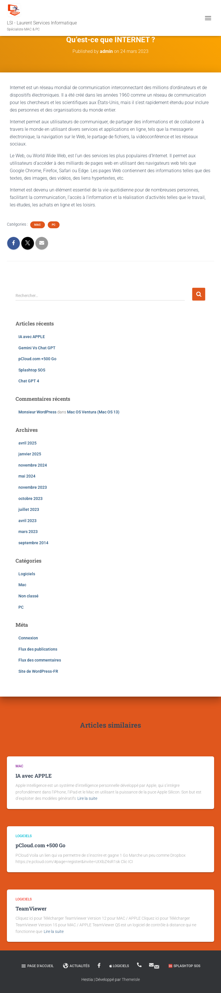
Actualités (76, 966)
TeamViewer (31, 908)
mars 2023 (28, 531)
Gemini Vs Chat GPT (37, 348)
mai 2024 (26, 476)
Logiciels (26, 574)
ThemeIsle (131, 979)
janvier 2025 (29, 454)
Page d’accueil (37, 966)
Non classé (28, 596)
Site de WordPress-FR (38, 671)
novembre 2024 (32, 465)
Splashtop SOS (31, 370)
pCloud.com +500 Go (37, 358)
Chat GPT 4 (28, 381)
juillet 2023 (28, 509)
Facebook (99, 965)
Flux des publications (37, 649)
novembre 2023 (32, 487)
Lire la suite (87, 798)
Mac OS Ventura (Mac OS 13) (93, 412)
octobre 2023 (30, 498)
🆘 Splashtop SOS (184, 966)
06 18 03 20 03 (139, 965)
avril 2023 (27, 520)
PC (54, 224)
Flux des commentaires (39, 660)
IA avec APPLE (31, 336)
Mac (37, 224)
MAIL (156, 967)
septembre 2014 (33, 542)
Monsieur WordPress (37, 412)
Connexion (28, 638)
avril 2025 (27, 443)
